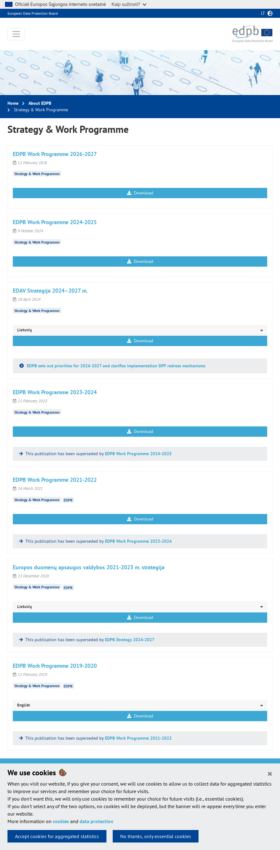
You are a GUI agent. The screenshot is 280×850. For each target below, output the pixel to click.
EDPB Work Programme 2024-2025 (138, 453)
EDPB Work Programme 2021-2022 (138, 738)
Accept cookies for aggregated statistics (57, 836)
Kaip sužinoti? (128, 4)
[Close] (270, 773)
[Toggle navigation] (16, 34)
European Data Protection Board (32, 13)
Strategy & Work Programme (37, 173)
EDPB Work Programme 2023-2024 (138, 541)
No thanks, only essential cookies (155, 836)
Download (140, 193)
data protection (96, 821)
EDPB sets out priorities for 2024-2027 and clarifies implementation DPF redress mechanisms (115, 366)
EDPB (68, 500)
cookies (61, 821)
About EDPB (39, 103)
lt (263, 13)
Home (12, 103)
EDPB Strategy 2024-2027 (130, 639)
